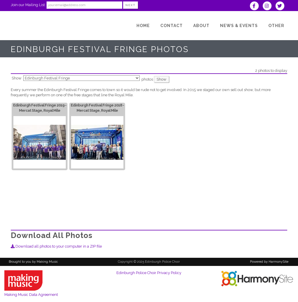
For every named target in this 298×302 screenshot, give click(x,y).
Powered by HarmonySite (269, 262)
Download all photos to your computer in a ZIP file (56, 246)
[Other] (276, 25)
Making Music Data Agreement (31, 294)
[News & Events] (239, 25)
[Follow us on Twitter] (281, 6)
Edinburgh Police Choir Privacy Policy (148, 273)
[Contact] (171, 25)
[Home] (143, 25)
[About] (201, 25)
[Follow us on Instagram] (268, 6)
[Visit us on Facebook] (255, 6)
